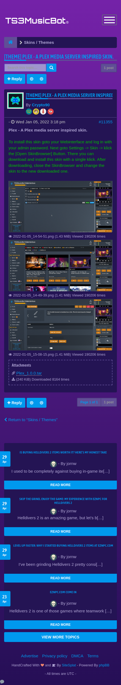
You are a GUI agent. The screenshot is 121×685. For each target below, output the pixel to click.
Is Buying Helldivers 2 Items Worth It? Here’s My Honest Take (63, 452)
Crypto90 (41, 104)
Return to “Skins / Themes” (30, 419)
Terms (93, 655)
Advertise (29, 655)
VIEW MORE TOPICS (60, 637)
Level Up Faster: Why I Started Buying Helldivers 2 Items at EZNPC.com (63, 545)
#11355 (105, 121)
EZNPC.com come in (63, 592)
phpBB (104, 665)
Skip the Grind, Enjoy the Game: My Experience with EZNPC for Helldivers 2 (63, 501)
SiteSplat (68, 665)
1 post (109, 68)
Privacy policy (54, 655)
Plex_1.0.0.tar (29, 373)
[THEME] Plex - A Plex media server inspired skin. (59, 56)
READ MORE (60, 485)
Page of (89, 402)
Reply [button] (14, 79)
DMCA (77, 655)
